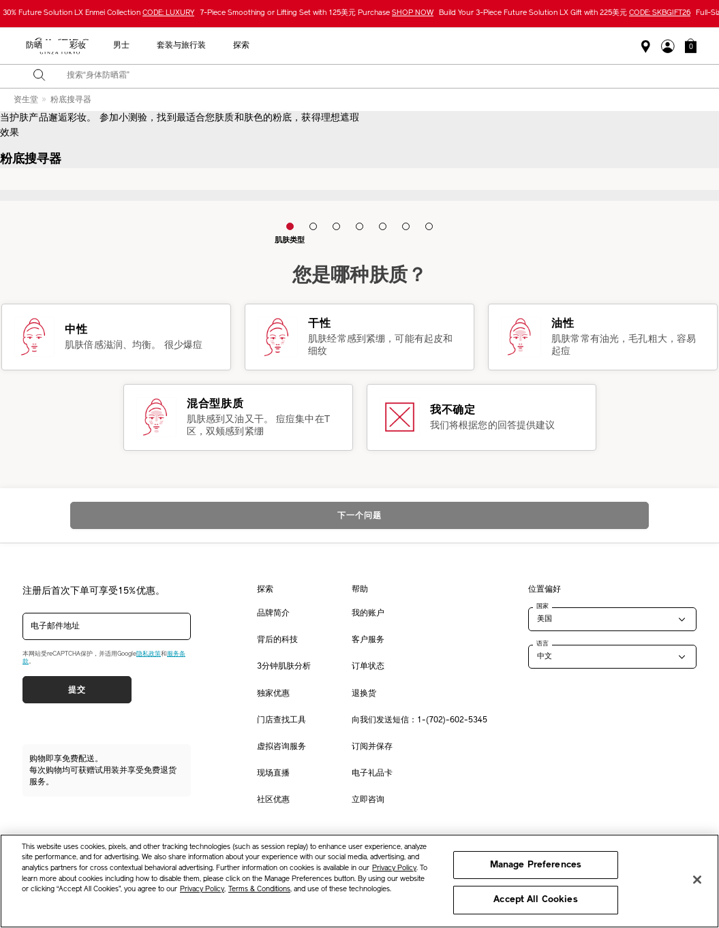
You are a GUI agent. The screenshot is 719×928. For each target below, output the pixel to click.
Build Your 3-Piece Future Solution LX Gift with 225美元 (564, 13)
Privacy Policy (394, 868)
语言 (542, 643)
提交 (76, 689)
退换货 (364, 694)
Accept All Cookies (535, 899)
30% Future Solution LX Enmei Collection (98, 13)
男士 (467, 46)
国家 (542, 606)
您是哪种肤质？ (359, 276)
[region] (359, 881)
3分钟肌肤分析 (284, 666)
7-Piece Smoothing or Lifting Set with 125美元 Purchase (316, 13)
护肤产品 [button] (328, 46)
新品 (277, 46)
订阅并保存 (372, 747)
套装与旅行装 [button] (527, 46)
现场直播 (273, 773)
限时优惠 (156, 46)
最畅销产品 (220, 46)
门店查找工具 (281, 720)
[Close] (697, 880)
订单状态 (368, 666)
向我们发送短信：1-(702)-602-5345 (419, 720)
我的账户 (368, 613)
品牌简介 (273, 613)
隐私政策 (148, 654)
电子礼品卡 (372, 773)
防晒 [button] (380, 46)
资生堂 (26, 100)
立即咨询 (368, 800)
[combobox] (371, 76)
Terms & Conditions (259, 889)
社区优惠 (273, 800)
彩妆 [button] (424, 46)
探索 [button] (587, 46)
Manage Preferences (535, 865)
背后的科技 (277, 640)
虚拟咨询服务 (281, 747)
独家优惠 (273, 694)
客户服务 (368, 640)
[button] (691, 45)
